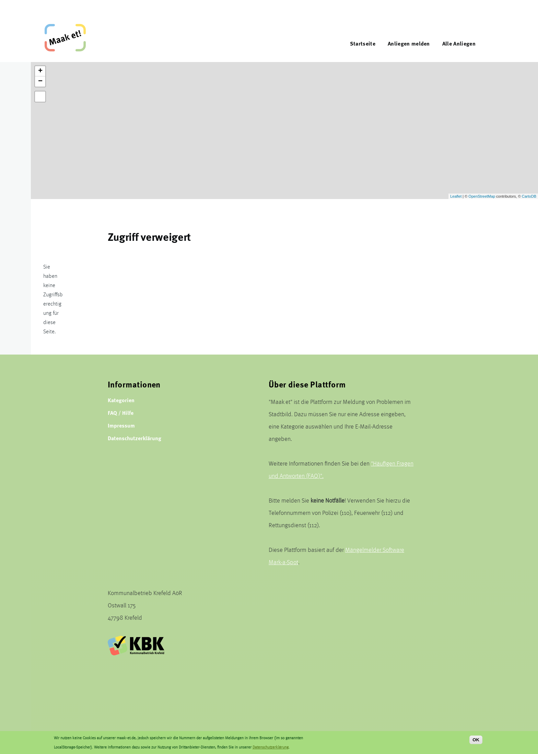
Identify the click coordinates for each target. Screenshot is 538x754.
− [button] (40, 81)
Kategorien (121, 400)
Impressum (121, 425)
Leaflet (455, 196)
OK (475, 739)
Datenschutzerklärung (134, 438)
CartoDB (529, 196)
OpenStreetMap (481, 196)
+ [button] (40, 71)
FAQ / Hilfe (120, 413)
